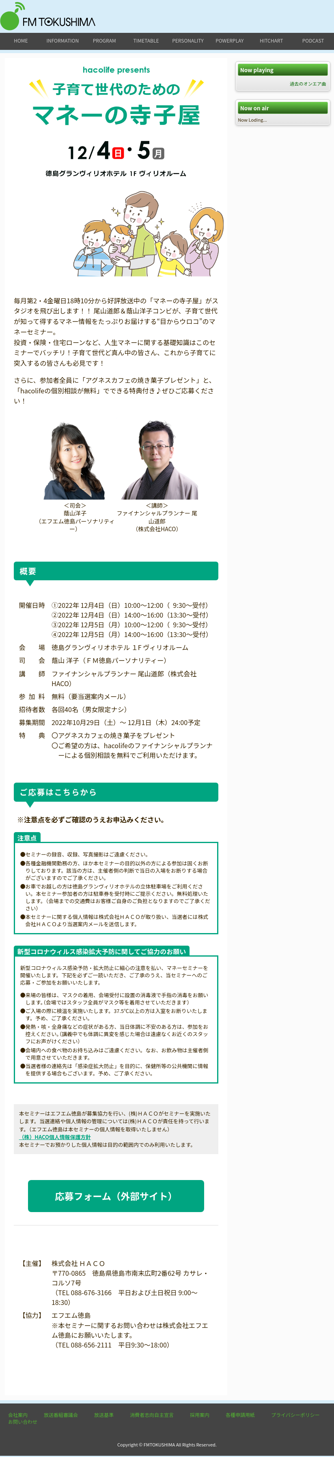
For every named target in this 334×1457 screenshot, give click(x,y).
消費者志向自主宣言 (152, 1415)
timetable (146, 40)
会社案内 (18, 1415)
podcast (313, 40)
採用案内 (199, 1415)
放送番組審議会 (61, 1415)
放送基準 (104, 1415)
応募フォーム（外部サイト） (115, 1196)
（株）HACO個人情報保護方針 (55, 1137)
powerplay (229, 40)
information (62, 40)
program (104, 40)
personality (187, 40)
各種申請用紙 (240, 1415)
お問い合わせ (22, 1422)
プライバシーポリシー (295, 1415)
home (21, 40)
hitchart (271, 40)
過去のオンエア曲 (308, 83)
